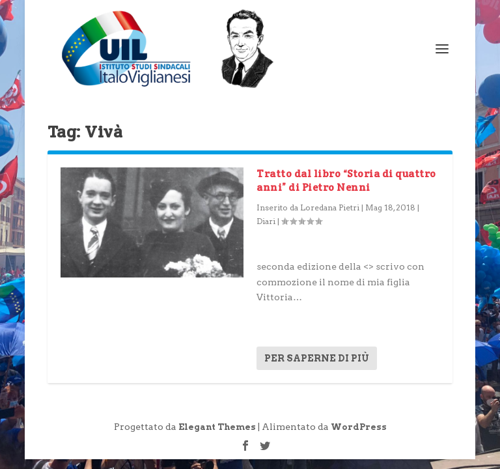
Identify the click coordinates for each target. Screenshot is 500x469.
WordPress (359, 427)
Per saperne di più (316, 358)
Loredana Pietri (329, 207)
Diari (266, 221)
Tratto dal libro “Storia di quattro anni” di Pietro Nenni (346, 180)
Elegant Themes (217, 427)
